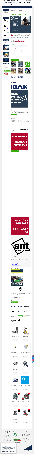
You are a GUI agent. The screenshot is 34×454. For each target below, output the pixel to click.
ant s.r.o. (14, 431)
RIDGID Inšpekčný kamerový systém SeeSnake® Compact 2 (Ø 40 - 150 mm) (25, 419)
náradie (8, 437)
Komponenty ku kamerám (5, 14)
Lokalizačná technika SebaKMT (16, 265)
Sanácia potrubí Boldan (15, 264)
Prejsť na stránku (14, 114)
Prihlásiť (30, 0)
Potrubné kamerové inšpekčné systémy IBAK (17, 263)
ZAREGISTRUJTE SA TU (14, 59)
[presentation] (20, 56)
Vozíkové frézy (5, 13)
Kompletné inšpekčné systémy (6, 12)
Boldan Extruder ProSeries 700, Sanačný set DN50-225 (25, 369)
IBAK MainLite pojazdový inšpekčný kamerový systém (15, 336)
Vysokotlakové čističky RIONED (16, 262)
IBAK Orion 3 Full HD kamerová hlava (25, 352)
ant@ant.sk (26, 435)
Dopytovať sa (15, 340)
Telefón (16, 52)
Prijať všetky (5, 451)
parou (16, 41)
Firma (15, 46)
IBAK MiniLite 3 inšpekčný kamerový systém (25, 336)
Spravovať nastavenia (7, 449)
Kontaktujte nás (14, 302)
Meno (15, 48)
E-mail (15, 50)
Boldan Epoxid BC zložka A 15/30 (25, 385)
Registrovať (27, 0)
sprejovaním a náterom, (21, 41)
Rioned (24, 42)
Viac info (8, 28)
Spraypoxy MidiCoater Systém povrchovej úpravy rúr (15, 385)
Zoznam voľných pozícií (8, 70)
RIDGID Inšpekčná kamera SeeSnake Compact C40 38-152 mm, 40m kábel (15, 419)
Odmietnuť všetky (12, 451)
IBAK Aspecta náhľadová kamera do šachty (15, 352)
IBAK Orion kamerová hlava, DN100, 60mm (15, 369)
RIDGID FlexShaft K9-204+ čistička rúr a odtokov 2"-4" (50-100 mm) (25, 402)
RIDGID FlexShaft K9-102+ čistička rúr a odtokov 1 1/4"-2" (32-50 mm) (15, 402)
